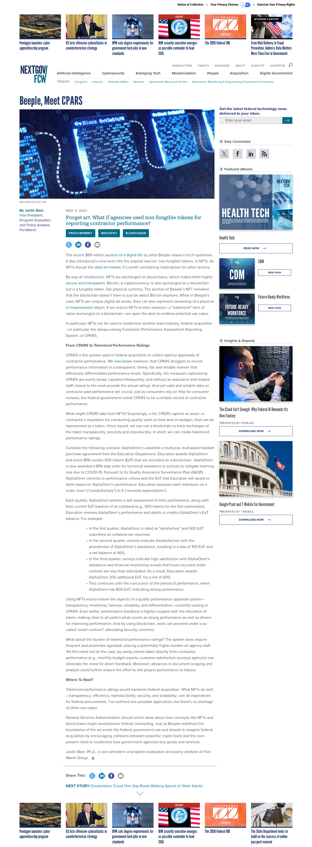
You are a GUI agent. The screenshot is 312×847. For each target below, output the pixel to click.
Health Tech (227, 238)
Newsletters (182, 65)
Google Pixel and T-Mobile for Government (246, 504)
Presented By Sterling (236, 423)
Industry (97, 82)
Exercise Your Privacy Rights (276, 4)
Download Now (256, 431)
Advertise (277, 65)
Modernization (184, 73)
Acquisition (239, 73)
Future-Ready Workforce (274, 297)
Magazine (222, 65)
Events (203, 65)
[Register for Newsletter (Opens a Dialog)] (287, 120)
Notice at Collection (190, 4)
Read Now (256, 248)
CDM (261, 261)
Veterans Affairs (118, 82)
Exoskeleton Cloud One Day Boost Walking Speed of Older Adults (147, 786)
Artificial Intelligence (74, 73)
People (213, 73)
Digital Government (276, 73)
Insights (257, 65)
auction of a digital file (124, 255)
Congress (81, 82)
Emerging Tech (148, 73)
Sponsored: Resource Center (168, 82)
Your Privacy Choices (230, 5)
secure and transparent (85, 283)
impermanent (81, 307)
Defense (138, 82)
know (126, 361)
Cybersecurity (113, 73)
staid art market (108, 267)
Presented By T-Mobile (236, 511)
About (240, 65)
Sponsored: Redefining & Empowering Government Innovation (233, 82)
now (117, 361)
